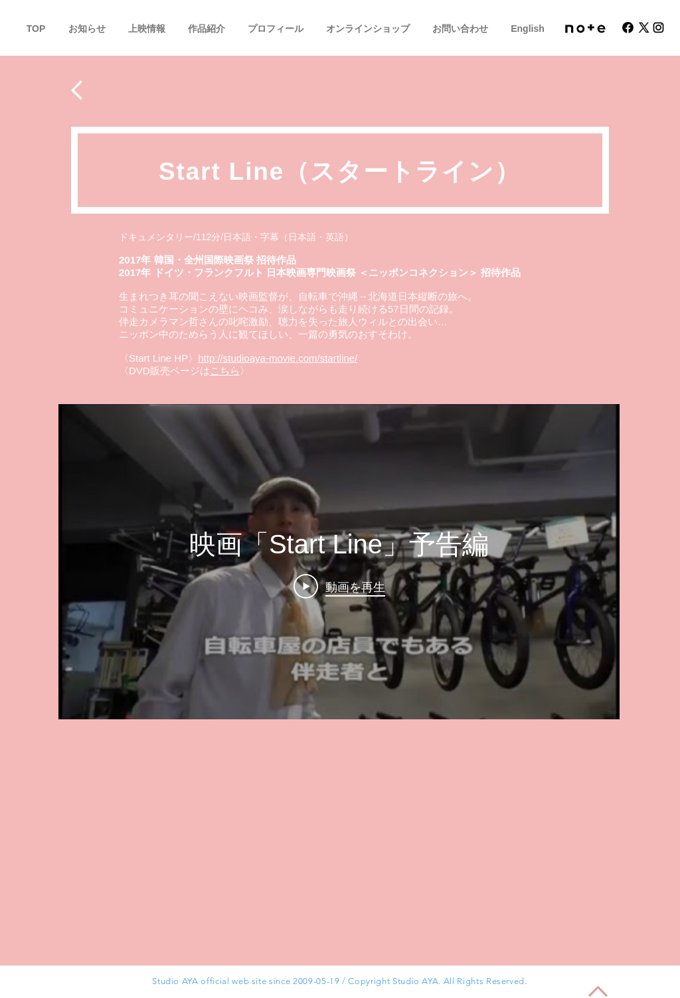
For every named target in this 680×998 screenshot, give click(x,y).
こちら (225, 370)
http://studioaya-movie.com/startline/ (277, 358)
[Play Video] (339, 586)
